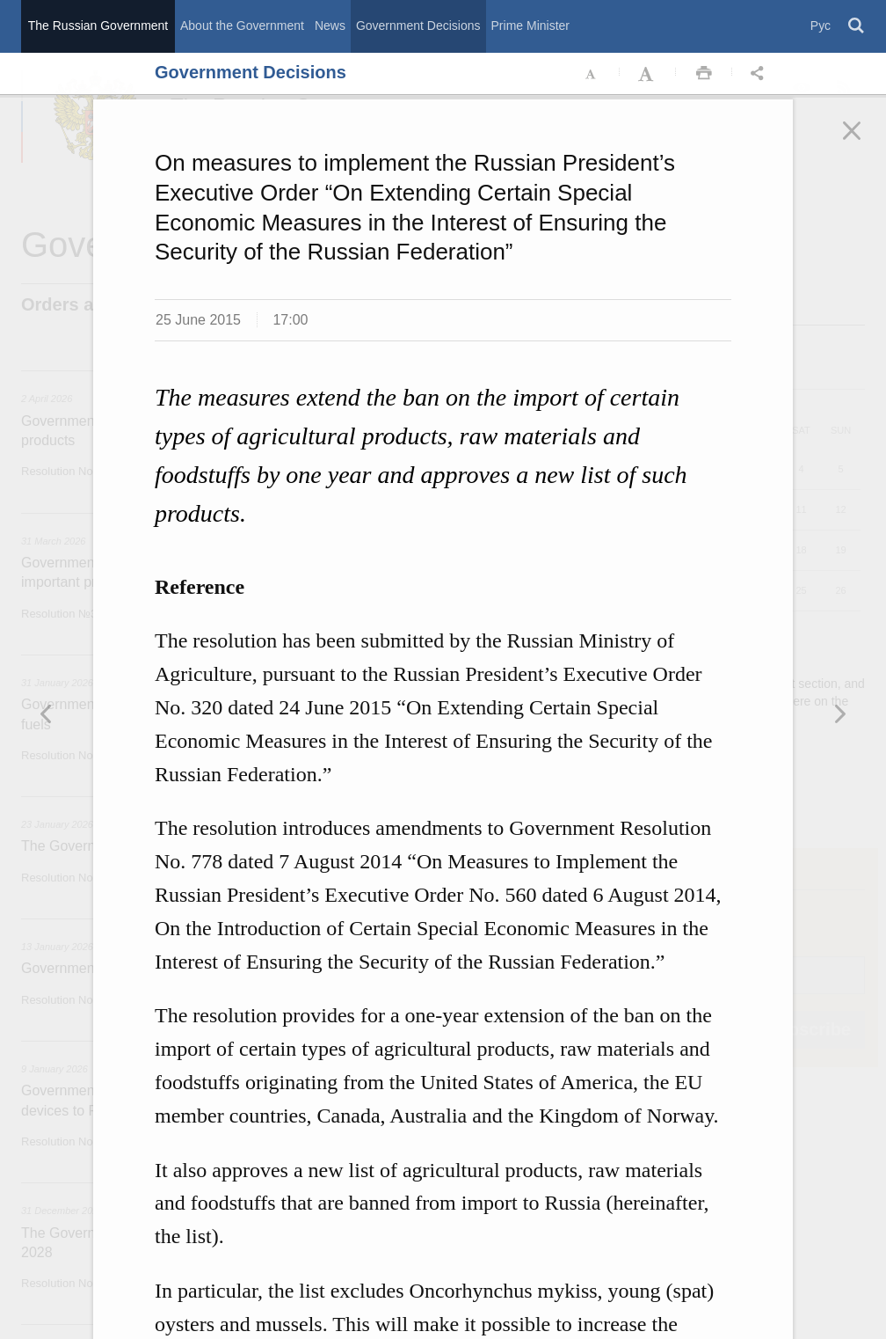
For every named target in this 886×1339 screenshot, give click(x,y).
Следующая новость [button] (46, 713)
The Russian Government (98, 25)
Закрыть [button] (864, 142)
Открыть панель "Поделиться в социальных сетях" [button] (760, 74)
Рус (820, 25)
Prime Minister (530, 25)
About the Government (242, 25)
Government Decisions (418, 25)
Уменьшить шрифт (591, 74)
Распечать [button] (704, 74)
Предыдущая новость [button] (839, 713)
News (330, 25)
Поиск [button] (857, 26)
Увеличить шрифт (648, 74)
